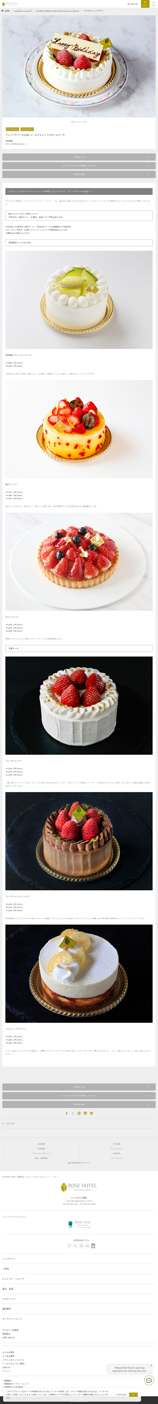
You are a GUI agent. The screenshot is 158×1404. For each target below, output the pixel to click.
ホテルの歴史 (8, 1352)
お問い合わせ (8, 1337)
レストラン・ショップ (23, 11)
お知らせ (6, 1367)
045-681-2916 (79, 174)
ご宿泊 (5, 1269)
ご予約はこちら (79, 157)
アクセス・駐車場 (10, 1330)
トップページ (8, 1258)
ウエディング (8, 1299)
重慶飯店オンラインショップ (16, 1384)
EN (132, 4)
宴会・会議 (7, 1289)
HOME (7, 11)
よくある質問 (8, 1356)
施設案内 (6, 1308)
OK (133, 1395)
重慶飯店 (8, 1381)
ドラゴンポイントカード (13, 1360)
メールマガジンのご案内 (13, 1363)
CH (136, 4)
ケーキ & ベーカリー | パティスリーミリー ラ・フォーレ (57, 11)
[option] (79, 66)
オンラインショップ (12, 1319)
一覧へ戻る (10, 1124)
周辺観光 (6, 1334)
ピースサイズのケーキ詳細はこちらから (79, 166)
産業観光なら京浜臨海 (13, 1387)
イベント (6, 1371)
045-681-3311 (72, 1204)
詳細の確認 (121, 1395)
